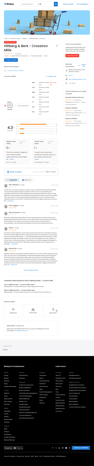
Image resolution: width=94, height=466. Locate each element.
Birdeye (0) (26, 180)
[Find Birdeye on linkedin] (59, 448)
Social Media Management (26, 418)
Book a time (59, 383)
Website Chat (23, 401)
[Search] (56, 4)
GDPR (32, 456)
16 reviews (18, 53)
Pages (6, 383)
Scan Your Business (74, 393)
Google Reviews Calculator (76, 385)
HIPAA (36, 456)
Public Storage (43, 394)
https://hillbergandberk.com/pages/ (78, 79)
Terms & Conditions (9, 456)
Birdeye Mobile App (9, 440)
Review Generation (24, 390)
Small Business (23, 375)
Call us (71, 75)
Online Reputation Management (28, 393)
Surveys (6, 414)
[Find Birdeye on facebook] (53, 448)
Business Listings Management (28, 412)
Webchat (6, 393)
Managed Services (74, 375)
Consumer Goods (14, 38)
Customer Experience (25, 415)
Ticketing (6, 422)
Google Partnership (9, 437)
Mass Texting (8, 401)
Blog (57, 389)
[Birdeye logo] (9, 4)
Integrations (7, 434)
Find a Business (73, 396)
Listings (6, 375)
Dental (41, 378)
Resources (59, 386)
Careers (58, 397)
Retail (41, 400)
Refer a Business (73, 404)
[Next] (56, 311)
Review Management (25, 387)
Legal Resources (60, 408)
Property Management (45, 392)
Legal (40, 389)
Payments (7, 404)
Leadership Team (60, 378)
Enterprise (22, 378)
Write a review (68, 4)
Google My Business (24, 407)
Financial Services (44, 381)
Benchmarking (8, 419)
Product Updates (60, 394)
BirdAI (5, 429)
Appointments (8, 399)
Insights (6, 416)
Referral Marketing (24, 399)
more (11, 159)
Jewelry (24, 38)
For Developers (73, 399)
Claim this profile (72, 55)
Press (57, 392)
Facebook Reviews (24, 410)
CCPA (40, 456)
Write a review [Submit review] (11, 60)
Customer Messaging (25, 396)
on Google (21, 185)
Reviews (6, 378)
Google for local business (26, 385)
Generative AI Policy (49, 456)
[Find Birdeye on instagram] (62, 448)
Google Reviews (23, 404)
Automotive (42, 375)
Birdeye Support (73, 401)
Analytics (6, 431)
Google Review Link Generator (77, 390)
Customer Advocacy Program (77, 407)
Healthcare (42, 383)
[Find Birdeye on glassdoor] (69, 448)
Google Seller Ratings (10, 386)
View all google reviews (31, 270)
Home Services (43, 386)
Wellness (42, 403)
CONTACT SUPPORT (81, 448)
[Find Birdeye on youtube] (66, 448)
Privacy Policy (20, 456)
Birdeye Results (60, 406)
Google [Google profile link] (72, 83)
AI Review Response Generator (77, 387)
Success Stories (60, 400)
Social (5, 396)
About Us (58, 375)
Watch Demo (59, 381)
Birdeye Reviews (60, 403)
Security (27, 456)
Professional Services (75, 378)
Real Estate (42, 397)
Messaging (7, 411)
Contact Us (59, 411)
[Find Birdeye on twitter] (56, 448)
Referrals (6, 381)
